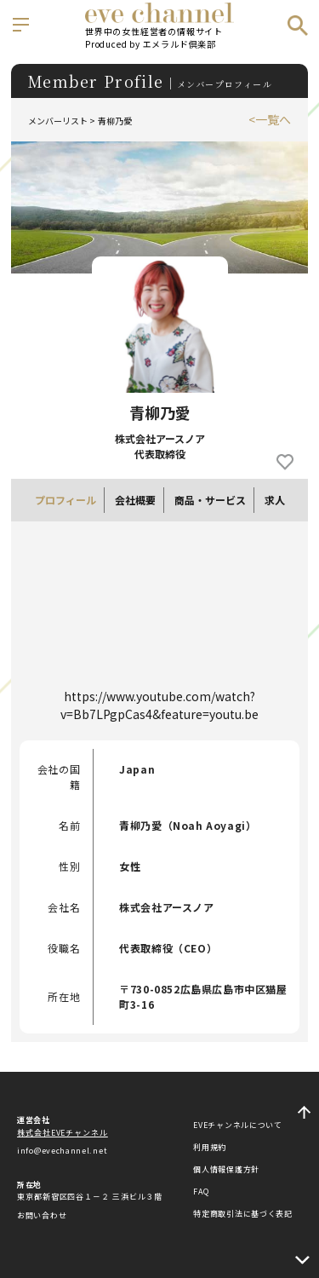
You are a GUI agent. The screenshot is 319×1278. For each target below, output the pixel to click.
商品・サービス (210, 499)
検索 (297, 25)
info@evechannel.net (62, 1150)
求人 (275, 499)
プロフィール (65, 499)
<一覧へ (269, 119)
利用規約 (209, 1147)
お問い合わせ (41, 1215)
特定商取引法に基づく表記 (242, 1213)
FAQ (200, 1191)
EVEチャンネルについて (237, 1125)
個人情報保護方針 (226, 1169)
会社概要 (135, 499)
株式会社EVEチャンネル (62, 1132)
